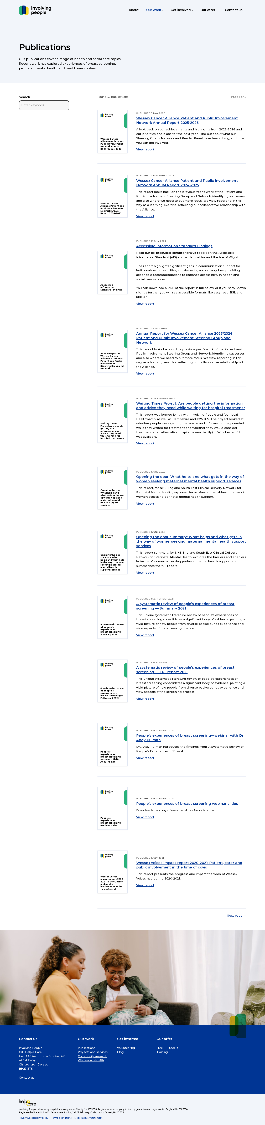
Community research (92, 1056)
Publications (86, 1048)
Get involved (182, 10)
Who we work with (91, 1060)
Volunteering (126, 1048)
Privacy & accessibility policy (33, 1118)
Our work (154, 10)
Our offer (208, 10)
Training (162, 1052)
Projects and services (93, 1052)
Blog (120, 1052)
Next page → (236, 915)
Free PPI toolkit (167, 1048)
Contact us (26, 1077)
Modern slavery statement (88, 1118)
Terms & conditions (61, 1118)
